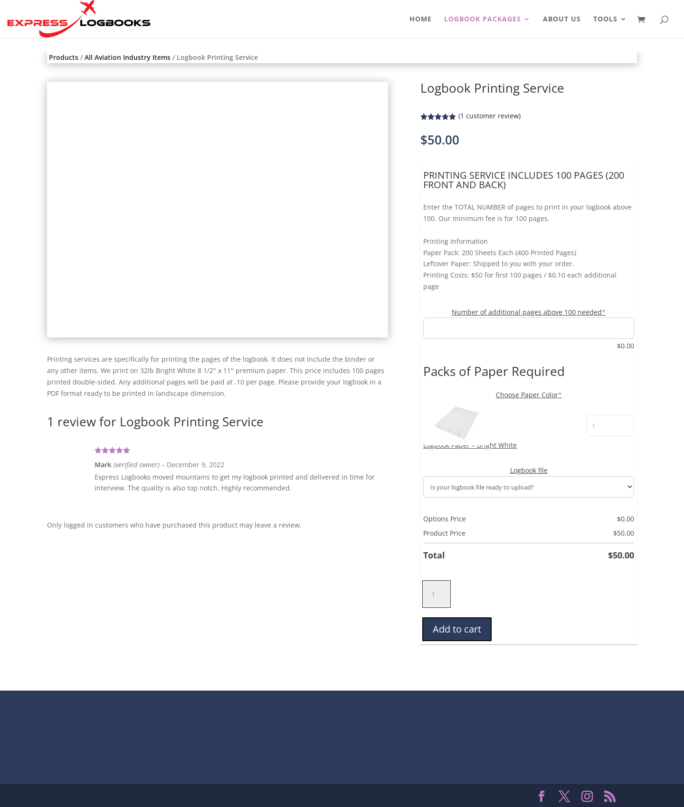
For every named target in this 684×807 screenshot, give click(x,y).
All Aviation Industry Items (128, 57)
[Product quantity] (436, 594)
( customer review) (489, 115)
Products (63, 57)
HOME (420, 19)
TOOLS (605, 19)
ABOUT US (562, 19)
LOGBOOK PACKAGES (482, 19)
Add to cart (457, 629)
